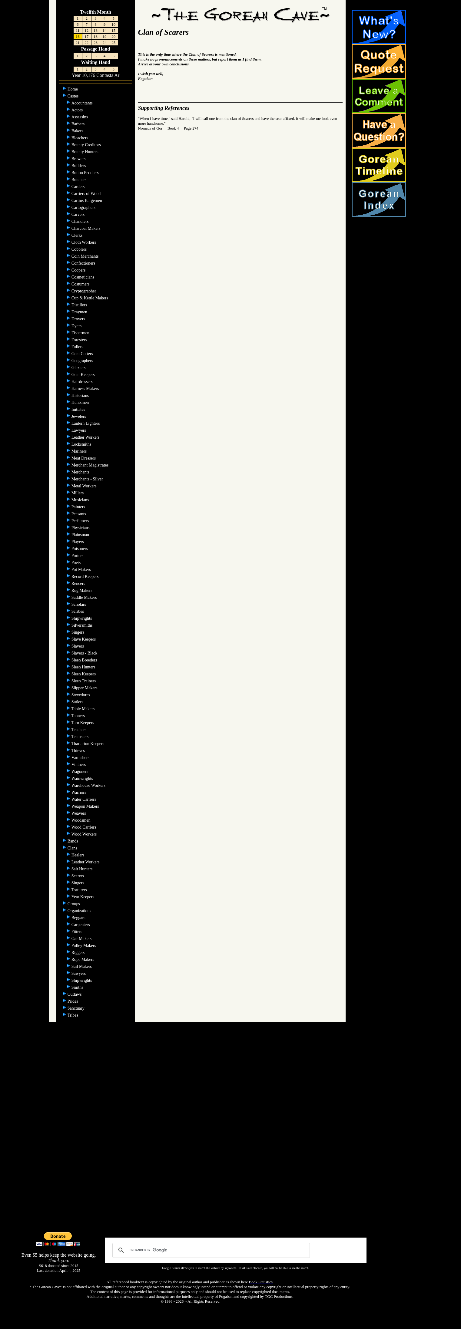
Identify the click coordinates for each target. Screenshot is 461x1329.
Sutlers (77, 702)
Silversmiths (82, 625)
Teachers (79, 729)
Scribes (78, 611)
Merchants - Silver (87, 479)
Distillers (79, 305)
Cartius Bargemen (87, 200)
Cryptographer (84, 291)
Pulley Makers (84, 945)
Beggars (78, 917)
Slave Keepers (84, 639)
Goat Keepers (83, 374)
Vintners (79, 764)
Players (78, 541)
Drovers (78, 319)
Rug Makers (82, 590)
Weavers (79, 813)
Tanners (78, 716)
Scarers (78, 876)
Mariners (79, 451)
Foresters (79, 340)
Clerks (77, 235)
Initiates (78, 409)
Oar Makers (82, 938)
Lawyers (79, 430)
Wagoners (80, 771)
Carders (78, 186)
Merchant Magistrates (90, 465)
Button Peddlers (85, 172)
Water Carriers (84, 799)
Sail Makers (82, 966)
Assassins (80, 117)
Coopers (79, 270)
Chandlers (80, 221)
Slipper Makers (84, 688)
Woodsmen (81, 820)
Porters (78, 555)
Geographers (82, 360)
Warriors (79, 792)
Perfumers (80, 521)
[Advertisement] (230, 1135)
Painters (78, 507)
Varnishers (81, 757)
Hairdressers (82, 381)
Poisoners (80, 548)
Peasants (79, 514)
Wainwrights (82, 778)
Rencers (78, 583)
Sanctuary (76, 1008)
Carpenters (81, 924)
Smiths (77, 987)
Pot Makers (81, 569)
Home (73, 89)
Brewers (79, 159)
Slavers (78, 646)
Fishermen (81, 333)
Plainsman (80, 535)
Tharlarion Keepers (88, 743)
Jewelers (79, 416)
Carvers (78, 214)
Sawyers (79, 973)
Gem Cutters (82, 353)
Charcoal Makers (86, 228)
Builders (79, 165)
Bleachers (80, 138)
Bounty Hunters (85, 152)
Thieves (78, 750)
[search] (210, 1250)
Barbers (78, 124)
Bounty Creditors (86, 145)
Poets (76, 562)
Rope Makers (83, 959)
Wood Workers (84, 834)
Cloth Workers (84, 242)
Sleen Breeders (84, 660)
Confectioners (83, 263)
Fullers (77, 347)
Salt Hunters (82, 869)
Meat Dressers (84, 458)
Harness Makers (85, 388)
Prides (73, 1001)
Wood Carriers (84, 827)
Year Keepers (83, 897)
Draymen (79, 312)
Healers (78, 855)
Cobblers (79, 249)
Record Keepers (85, 576)
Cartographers (84, 207)
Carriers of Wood (86, 193)
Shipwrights (82, 618)
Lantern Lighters (86, 423)
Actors (77, 110)
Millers (78, 493)
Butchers (79, 179)
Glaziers (79, 367)
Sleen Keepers (84, 674)
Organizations (80, 911)
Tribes (73, 1015)
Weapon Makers (85, 806)
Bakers (77, 131)
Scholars (79, 604)
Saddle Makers (84, 597)
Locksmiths (81, 444)
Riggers (78, 952)
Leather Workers (86, 437)
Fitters (77, 931)
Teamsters (80, 736)
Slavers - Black (84, 653)
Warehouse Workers (89, 785)
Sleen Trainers (84, 681)
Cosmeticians (83, 277)
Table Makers (83, 709)
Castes (74, 96)
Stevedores (81, 695)
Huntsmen (80, 402)
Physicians (81, 528)
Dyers (77, 326)
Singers (78, 632)
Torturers (79, 890)
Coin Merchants (85, 256)
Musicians (80, 500)
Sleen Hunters (83, 667)
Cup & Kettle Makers (90, 298)
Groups (74, 904)
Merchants (81, 472)
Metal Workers (84, 486)
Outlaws (75, 994)
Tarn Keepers (83, 723)
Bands (73, 841)
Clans (73, 848)
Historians (80, 395)
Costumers (81, 284)
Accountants (82, 103)
